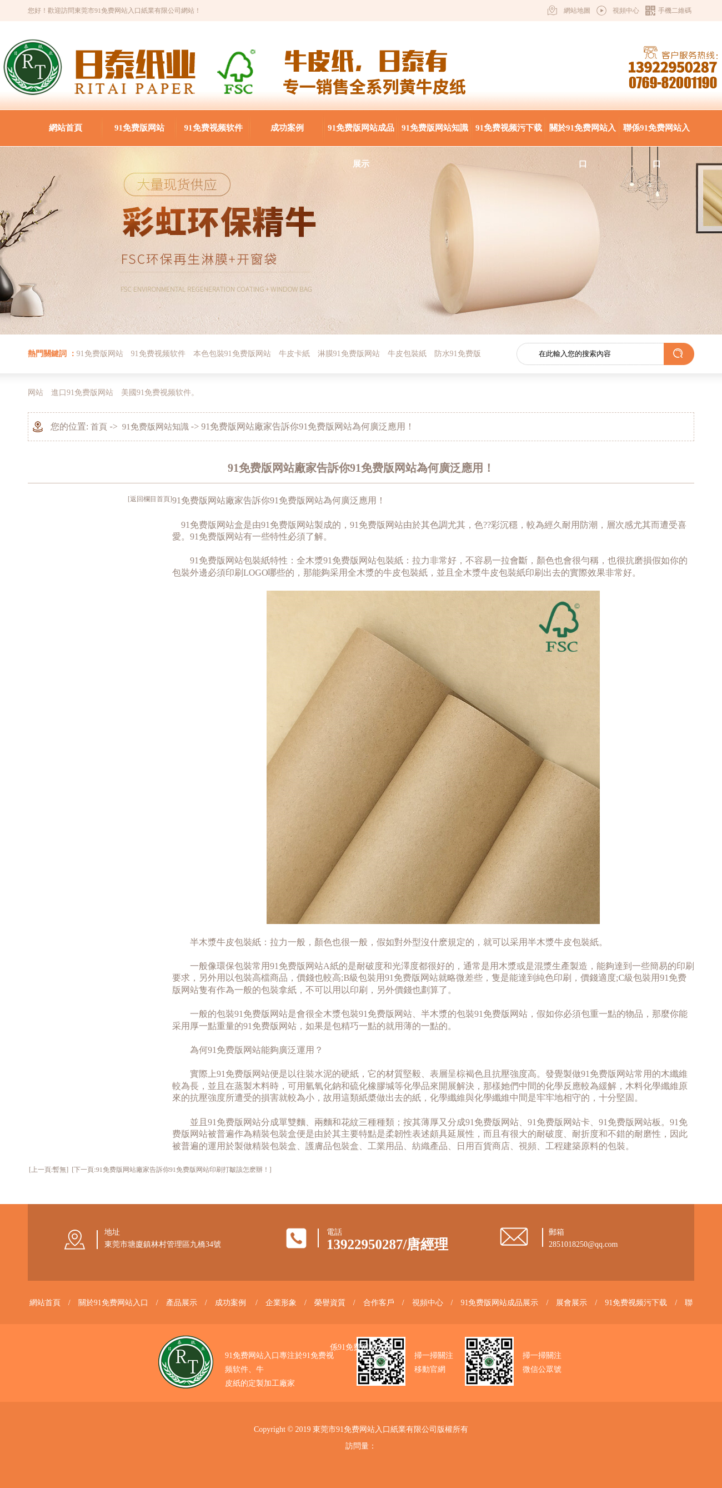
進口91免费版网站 (82, 392)
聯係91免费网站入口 (656, 134)
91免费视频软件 (213, 127)
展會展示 (571, 1303)
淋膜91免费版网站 (349, 353)
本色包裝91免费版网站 (232, 353)
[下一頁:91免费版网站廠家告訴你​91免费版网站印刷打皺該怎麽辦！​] (171, 1170)
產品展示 (181, 1303)
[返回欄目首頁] (150, 499)
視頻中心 (626, 10)
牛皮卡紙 (294, 353)
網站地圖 (577, 10)
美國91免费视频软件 (156, 392)
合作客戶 (378, 1303)
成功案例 (287, 127)
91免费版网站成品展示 (361, 134)
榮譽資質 (329, 1303)
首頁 (99, 426)
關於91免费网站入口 (582, 134)
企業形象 (281, 1303)
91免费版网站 (139, 127)
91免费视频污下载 (508, 127)
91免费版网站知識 (435, 127)
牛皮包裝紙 (407, 353)
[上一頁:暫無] (48, 1170)
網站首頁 (65, 127)
